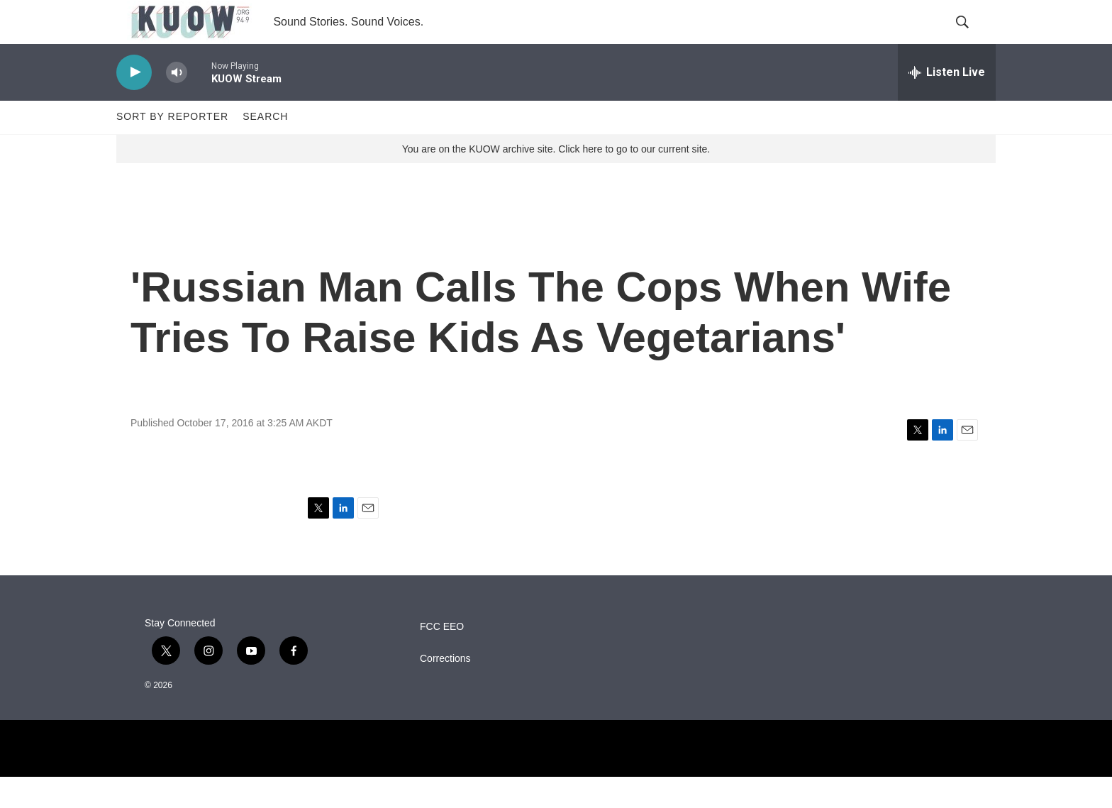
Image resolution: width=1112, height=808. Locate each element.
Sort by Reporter (172, 147)
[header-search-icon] (973, 37)
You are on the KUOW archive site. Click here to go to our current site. (556, 179)
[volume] (177, 103)
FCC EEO (442, 658)
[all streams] (947, 102)
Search (265, 147)
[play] (134, 103)
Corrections (445, 690)
